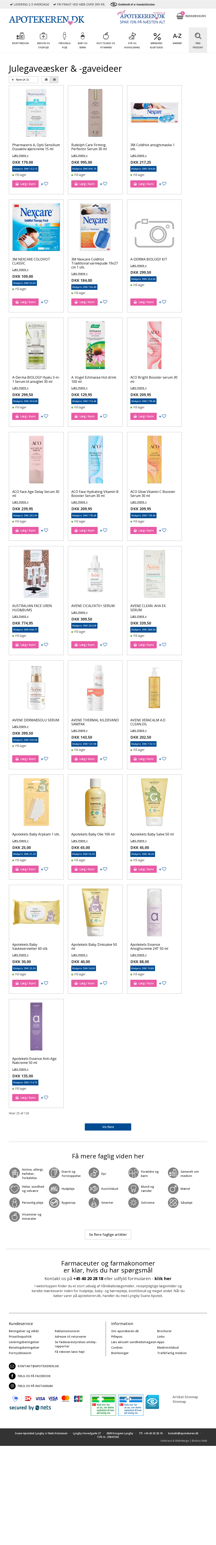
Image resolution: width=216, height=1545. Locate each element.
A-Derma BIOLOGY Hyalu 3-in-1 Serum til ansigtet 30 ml (36, 379)
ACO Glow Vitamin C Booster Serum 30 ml (152, 493)
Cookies (117, 1347)
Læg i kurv (25, 184)
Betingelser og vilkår (24, 1331)
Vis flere (108, 1127)
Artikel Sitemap (185, 1396)
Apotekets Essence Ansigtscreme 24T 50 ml (149, 946)
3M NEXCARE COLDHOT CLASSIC (31, 261)
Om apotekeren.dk (125, 1331)
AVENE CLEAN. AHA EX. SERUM (148, 607)
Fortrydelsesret (20, 1353)
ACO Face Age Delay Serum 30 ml (35, 493)
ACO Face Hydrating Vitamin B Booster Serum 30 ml (95, 493)
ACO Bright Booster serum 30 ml (153, 379)
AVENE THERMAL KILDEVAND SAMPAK (95, 722)
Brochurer (164, 1331)
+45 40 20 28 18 (88, 1278)
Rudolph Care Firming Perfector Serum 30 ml (89, 147)
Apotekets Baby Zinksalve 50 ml (94, 946)
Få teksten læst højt (70, 1351)
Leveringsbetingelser (24, 1342)
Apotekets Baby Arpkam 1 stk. (36, 834)
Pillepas (116, 1336)
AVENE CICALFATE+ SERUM (93, 605)
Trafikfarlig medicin (172, 1353)
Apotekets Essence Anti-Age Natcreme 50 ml (34, 1060)
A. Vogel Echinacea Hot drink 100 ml (93, 379)
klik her (162, 1278)
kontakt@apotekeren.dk (34, 1366)
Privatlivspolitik (20, 1336)
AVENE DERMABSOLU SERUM (35, 720)
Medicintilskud (168, 1347)
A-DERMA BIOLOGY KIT (148, 259)
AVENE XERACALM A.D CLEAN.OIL (147, 722)
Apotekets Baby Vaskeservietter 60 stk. (30, 946)
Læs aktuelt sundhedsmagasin (134, 1342)
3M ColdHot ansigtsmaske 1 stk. (152, 147)
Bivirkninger (120, 1353)
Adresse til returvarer (70, 1336)
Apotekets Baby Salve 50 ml (152, 834)
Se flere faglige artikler (108, 1234)
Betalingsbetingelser (24, 1347)
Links (161, 1336)
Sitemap (179, 1401)
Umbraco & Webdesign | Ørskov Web (184, 1440)
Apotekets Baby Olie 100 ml (93, 834)
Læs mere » (20, 155)
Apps (160, 1342)
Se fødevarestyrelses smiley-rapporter (76, 1344)
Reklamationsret (67, 1331)
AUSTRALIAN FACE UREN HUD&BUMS (32, 607)
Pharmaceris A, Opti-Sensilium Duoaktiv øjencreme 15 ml (36, 147)
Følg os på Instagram (31, 1385)
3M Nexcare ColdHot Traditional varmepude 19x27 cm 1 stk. (94, 263)
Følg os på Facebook (30, 1375)
